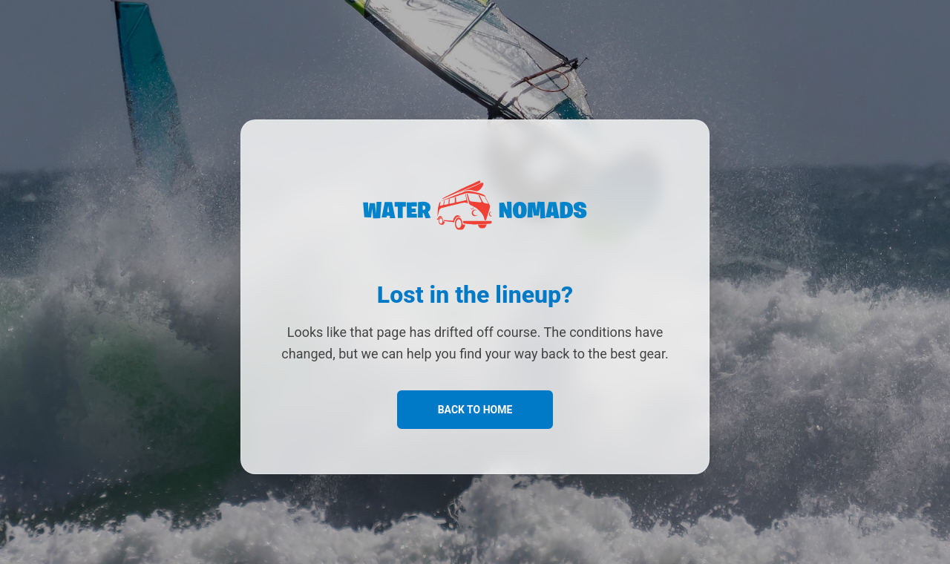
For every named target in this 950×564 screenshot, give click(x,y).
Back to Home (475, 410)
